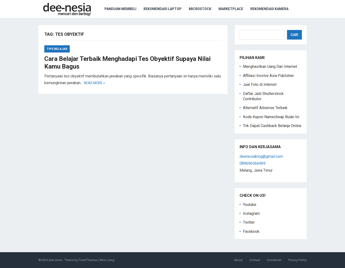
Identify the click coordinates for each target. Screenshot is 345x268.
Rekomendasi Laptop (163, 9)
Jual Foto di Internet (259, 84)
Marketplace (230, 9)
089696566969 (252, 163)
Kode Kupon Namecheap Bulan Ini (271, 117)
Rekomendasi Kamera (269, 9)
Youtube (249, 204)
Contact (254, 260)
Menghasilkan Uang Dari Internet (270, 66)
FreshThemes (88, 260)
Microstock (200, 9)
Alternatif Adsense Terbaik (265, 107)
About (238, 260)
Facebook (251, 231)
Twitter (249, 222)
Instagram (251, 213)
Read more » (94, 83)
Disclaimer (274, 260)
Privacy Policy (297, 260)
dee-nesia (55, 260)
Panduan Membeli (120, 9)
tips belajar (57, 49)
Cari (294, 35)
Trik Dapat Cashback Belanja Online (272, 125)
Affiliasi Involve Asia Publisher (268, 75)
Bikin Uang (106, 260)
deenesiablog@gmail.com (261, 156)
